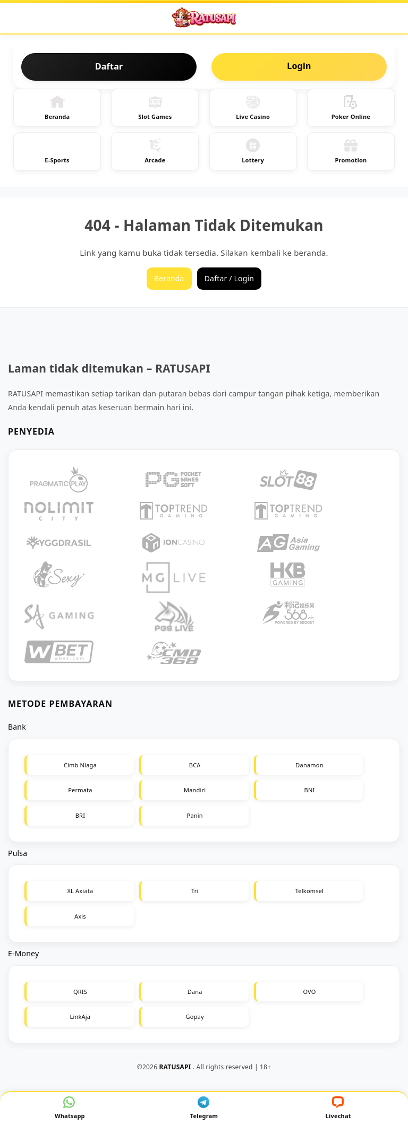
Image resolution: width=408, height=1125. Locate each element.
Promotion (351, 151)
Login (299, 66)
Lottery (253, 151)
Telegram (204, 1108)
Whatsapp (70, 1108)
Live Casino (253, 107)
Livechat (338, 1108)
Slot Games (155, 107)
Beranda (57, 107)
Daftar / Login (229, 278)
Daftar (109, 66)
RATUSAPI (175, 1066)
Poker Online (351, 107)
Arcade (154, 151)
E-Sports (57, 151)
